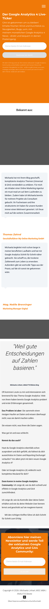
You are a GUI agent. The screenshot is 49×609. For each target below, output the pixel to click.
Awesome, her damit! (24, 56)
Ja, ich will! (24, 574)
